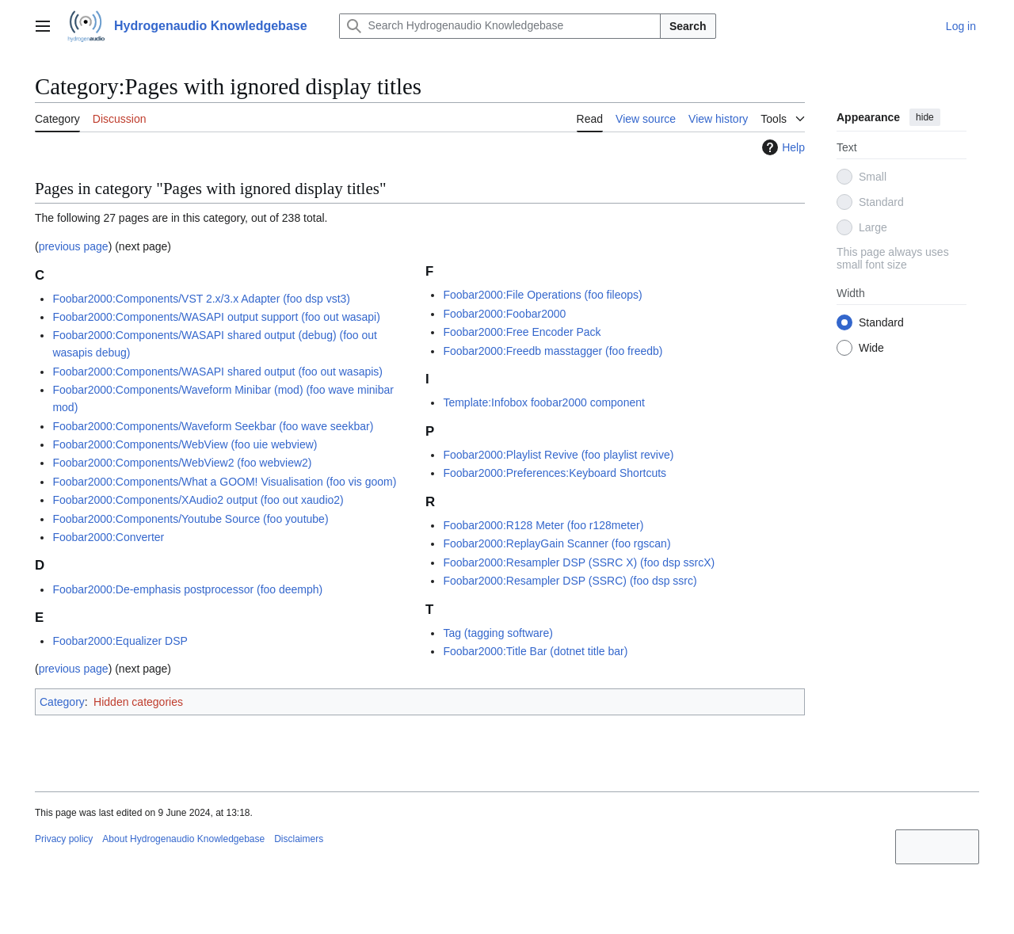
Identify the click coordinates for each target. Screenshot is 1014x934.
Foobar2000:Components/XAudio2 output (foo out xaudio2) (197, 500)
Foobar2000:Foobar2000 (504, 313)
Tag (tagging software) (498, 633)
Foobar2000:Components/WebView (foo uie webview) (184, 444)
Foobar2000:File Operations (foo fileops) (542, 294)
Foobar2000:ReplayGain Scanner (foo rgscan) (556, 543)
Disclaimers (298, 838)
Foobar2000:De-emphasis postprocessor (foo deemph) (187, 589)
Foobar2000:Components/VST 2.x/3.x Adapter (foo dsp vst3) (201, 298)
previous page (74, 246)
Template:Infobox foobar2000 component (544, 402)
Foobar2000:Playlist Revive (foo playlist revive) (558, 454)
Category (62, 702)
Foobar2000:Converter (108, 537)
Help (781, 147)
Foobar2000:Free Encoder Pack (521, 332)
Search (688, 26)
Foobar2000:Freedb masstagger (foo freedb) (552, 351)
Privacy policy (64, 838)
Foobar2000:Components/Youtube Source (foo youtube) (190, 519)
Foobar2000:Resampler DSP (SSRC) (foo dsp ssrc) (569, 580)
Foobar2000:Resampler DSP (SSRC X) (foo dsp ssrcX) (579, 562)
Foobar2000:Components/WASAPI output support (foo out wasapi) (216, 317)
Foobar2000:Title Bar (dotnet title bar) (535, 651)
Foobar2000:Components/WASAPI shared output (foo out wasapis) (217, 371)
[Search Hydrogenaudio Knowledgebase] (500, 26)
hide (925, 117)
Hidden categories (138, 702)
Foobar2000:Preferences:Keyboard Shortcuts (554, 473)
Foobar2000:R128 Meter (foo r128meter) (543, 525)
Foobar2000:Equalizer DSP (119, 641)
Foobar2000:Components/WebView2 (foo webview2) (181, 462)
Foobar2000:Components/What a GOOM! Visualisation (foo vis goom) (224, 481)
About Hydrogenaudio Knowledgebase (183, 838)
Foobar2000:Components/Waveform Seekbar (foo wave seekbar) (212, 426)
